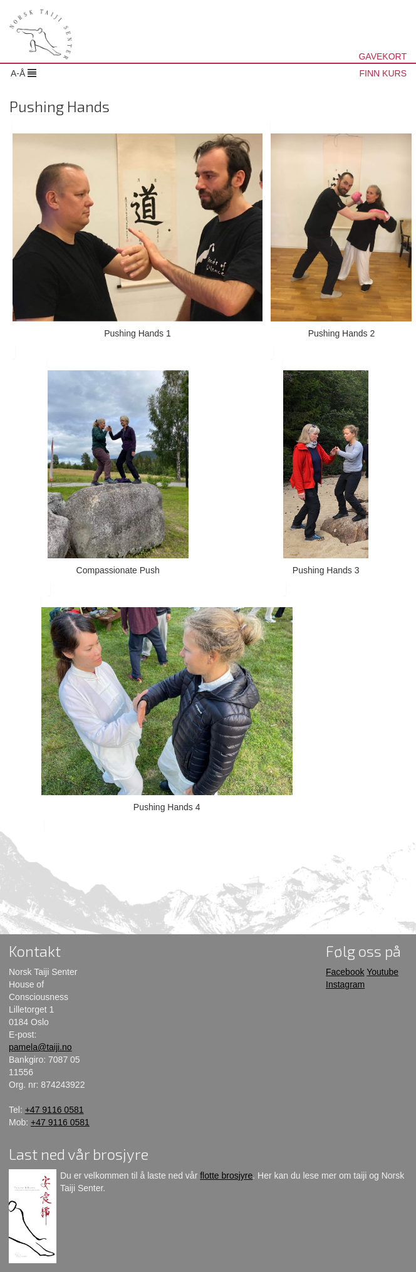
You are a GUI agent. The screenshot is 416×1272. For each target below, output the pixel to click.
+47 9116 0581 (54, 1110)
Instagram (345, 984)
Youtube (382, 972)
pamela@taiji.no (40, 1047)
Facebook (345, 972)
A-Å (23, 73)
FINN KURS (383, 73)
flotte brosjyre (226, 1175)
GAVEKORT (382, 56)
